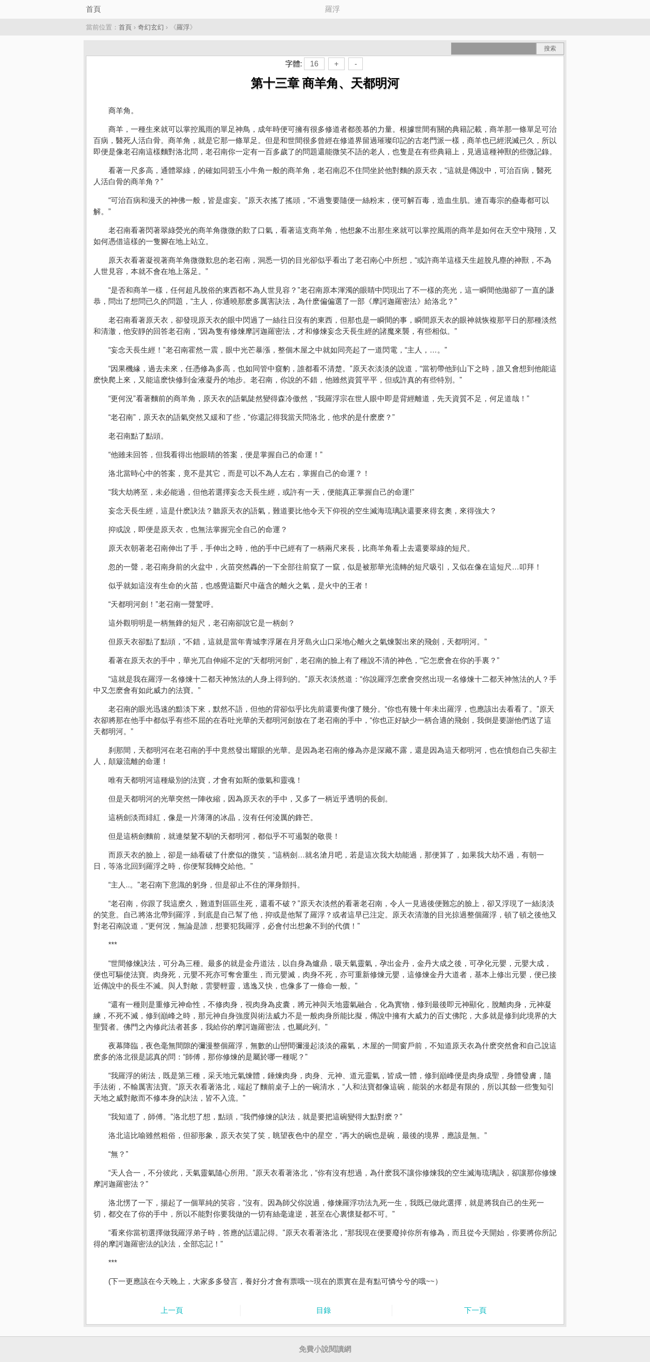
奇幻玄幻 (151, 27)
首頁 (93, 9)
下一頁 (475, 1310)
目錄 (323, 1310)
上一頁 (172, 1310)
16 (314, 64)
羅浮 (183, 27)
